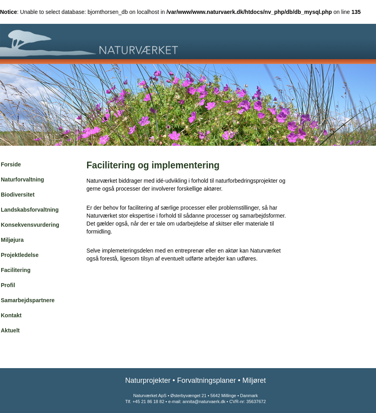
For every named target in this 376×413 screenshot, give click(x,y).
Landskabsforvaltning (29, 209)
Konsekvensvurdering (30, 225)
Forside (11, 164)
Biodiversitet (18, 194)
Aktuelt (10, 330)
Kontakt (11, 315)
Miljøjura (12, 240)
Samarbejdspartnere (27, 300)
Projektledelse (20, 255)
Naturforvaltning (22, 179)
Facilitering (16, 270)
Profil (8, 285)
